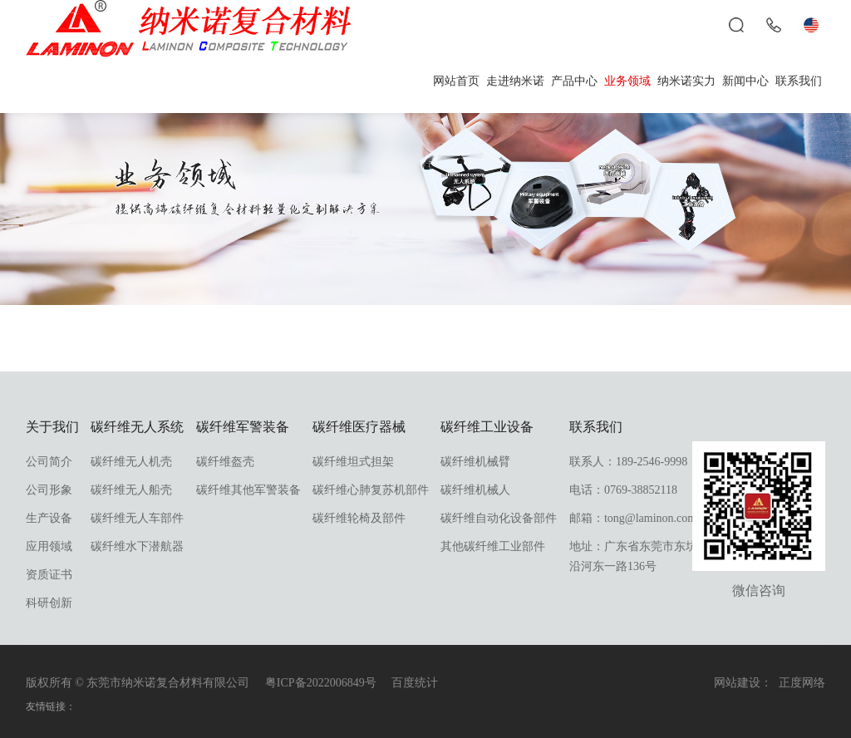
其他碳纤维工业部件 (492, 546)
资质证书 (49, 574)
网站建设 (737, 682)
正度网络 (802, 682)
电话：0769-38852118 (623, 490)
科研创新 (49, 603)
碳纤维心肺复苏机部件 (370, 490)
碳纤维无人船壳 (131, 490)
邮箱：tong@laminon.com (632, 518)
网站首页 (456, 81)
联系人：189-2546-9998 (628, 461)
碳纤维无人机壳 (131, 461)
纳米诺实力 (686, 81)
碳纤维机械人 (475, 490)
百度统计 (414, 682)
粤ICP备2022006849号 (320, 682)
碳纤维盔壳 (225, 461)
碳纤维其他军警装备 (248, 490)
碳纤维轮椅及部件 (359, 518)
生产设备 (49, 518)
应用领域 (49, 546)
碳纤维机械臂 (475, 461)
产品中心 (574, 81)
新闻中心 (745, 81)
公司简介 (49, 461)
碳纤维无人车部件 (137, 518)
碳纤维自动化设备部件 (498, 518)
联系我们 (798, 81)
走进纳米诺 (515, 81)
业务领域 (627, 81)
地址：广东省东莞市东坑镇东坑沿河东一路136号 (650, 556)
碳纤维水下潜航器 (137, 546)
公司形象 (49, 490)
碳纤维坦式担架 (353, 461)
